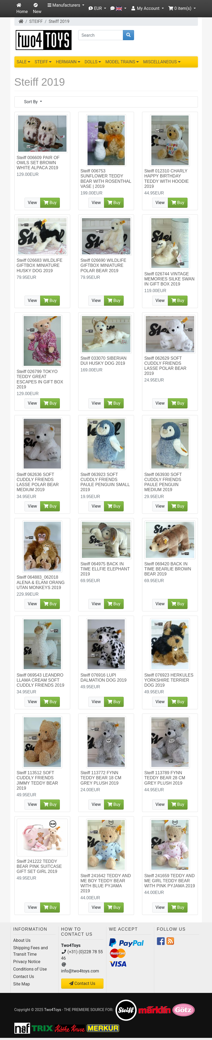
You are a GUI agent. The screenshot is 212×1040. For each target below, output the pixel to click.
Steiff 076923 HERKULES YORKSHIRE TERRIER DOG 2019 (169, 680)
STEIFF (36, 21)
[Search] (100, 35)
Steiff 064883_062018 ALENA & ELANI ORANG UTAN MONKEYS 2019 (41, 582)
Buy (50, 202)
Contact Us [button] (82, 983)
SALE (24, 61)
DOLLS (93, 61)
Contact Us (23, 976)
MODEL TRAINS (122, 61)
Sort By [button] (31, 101)
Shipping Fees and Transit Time (30, 951)
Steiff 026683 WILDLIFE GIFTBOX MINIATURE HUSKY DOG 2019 (40, 265)
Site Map (21, 984)
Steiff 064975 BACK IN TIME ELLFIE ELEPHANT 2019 (105, 569)
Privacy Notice (26, 961)
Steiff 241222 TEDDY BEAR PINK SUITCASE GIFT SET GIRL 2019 (39, 866)
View (32, 202)
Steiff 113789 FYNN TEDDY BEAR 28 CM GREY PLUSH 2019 (164, 777)
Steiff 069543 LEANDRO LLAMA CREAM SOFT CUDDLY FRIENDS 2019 (40, 680)
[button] (65, 5)
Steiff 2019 (59, 21)
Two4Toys (52, 1010)
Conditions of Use (30, 969)
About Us (22, 940)
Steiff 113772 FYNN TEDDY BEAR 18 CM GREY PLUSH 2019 (101, 777)
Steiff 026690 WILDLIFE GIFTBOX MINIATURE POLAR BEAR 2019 (103, 265)
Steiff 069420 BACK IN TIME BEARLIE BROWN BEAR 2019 (167, 569)
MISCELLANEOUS (162, 61)
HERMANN (68, 61)
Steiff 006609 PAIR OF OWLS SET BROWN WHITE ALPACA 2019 (38, 162)
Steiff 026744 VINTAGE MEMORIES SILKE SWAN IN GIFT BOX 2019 (169, 279)
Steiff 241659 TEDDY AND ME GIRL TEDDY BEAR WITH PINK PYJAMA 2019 (169, 880)
